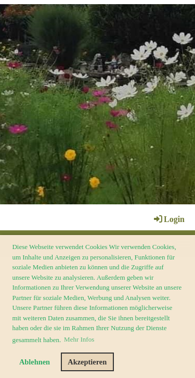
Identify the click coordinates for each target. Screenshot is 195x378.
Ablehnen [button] (34, 362)
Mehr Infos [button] (79, 339)
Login (168, 219)
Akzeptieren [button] (87, 362)
